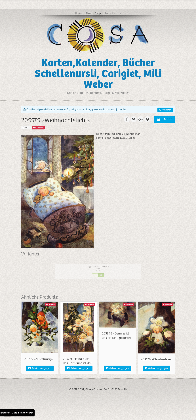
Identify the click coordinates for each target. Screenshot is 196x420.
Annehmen (165, 109)
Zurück (26, 127)
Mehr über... (111, 13)
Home (78, 13)
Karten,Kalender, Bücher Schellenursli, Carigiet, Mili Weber (98, 73)
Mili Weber (38, 127)
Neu (88, 13)
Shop (98, 13)
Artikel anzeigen (39, 368)
